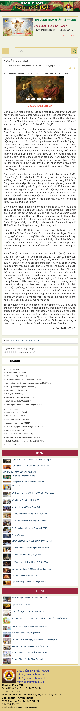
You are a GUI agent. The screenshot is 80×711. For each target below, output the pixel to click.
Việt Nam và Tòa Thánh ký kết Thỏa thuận (30, 646)
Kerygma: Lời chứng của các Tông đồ (28, 482)
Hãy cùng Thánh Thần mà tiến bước (19, 437)
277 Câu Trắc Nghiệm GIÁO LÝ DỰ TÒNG (30, 598)
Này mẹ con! (10, 430)
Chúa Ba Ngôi (11, 412)
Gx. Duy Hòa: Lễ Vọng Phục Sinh (26, 507)
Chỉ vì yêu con (18, 535)
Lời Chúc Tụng (11, 372)
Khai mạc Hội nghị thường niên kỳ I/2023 (29, 627)
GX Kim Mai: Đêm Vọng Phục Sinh (26, 555)
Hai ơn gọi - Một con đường (23, 476)
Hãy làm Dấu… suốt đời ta (15, 397)
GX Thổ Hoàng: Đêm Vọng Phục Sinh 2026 (30, 548)
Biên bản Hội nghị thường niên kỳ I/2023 (29, 633)
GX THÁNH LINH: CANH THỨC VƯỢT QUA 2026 (33, 493)
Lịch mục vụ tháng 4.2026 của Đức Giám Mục (31, 569)
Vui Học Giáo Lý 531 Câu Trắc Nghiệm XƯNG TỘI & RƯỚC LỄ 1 (39, 618)
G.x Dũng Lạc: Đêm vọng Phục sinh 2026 (29, 528)
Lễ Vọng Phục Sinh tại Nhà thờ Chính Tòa (30, 562)
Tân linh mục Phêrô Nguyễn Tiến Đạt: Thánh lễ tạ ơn (34, 639)
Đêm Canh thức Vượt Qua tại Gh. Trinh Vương (32, 541)
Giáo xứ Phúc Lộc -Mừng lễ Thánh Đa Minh (30, 652)
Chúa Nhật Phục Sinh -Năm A (50, 26)
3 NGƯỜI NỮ (17, 486)
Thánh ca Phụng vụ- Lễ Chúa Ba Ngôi (20, 427)
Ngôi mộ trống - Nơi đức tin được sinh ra (29, 582)
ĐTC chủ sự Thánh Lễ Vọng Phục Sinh (19, 472)
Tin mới (40, 453)
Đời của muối (11, 416)
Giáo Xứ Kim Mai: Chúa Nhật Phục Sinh (29, 521)
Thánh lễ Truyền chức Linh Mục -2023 (28, 611)
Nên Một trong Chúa (13, 401)
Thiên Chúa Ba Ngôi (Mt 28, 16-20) (18, 379)
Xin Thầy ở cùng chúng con (16, 387)
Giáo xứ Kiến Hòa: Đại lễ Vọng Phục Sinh (29, 514)
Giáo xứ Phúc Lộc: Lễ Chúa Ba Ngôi (27, 659)
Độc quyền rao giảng (13, 419)
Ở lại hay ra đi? (11, 376)
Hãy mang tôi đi (11, 390)
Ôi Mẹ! (8, 444)
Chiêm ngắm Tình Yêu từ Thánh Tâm (19, 405)
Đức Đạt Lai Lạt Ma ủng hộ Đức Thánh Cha (30, 466)
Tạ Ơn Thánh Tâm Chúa (14, 434)
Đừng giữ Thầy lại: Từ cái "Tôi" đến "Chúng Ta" (32, 460)
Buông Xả (9, 394)
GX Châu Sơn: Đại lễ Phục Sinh (25, 500)
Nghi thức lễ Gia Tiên (21, 605)
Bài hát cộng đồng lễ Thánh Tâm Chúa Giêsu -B (23, 383)
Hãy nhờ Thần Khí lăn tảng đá (24, 575)
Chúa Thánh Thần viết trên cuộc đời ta (20, 441)
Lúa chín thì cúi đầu (13, 423)
